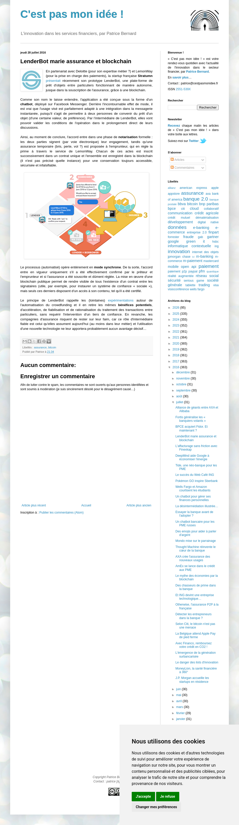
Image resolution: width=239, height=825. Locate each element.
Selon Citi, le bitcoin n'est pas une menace (195, 625)
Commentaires (182, 167)
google (173, 241)
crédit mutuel (179, 217)
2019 (176, 349)
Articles (177, 160)
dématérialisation (207, 217)
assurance (40, 347)
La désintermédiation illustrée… (196, 506)
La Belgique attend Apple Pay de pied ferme (195, 635)
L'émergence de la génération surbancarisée (195, 654)
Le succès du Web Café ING (194, 475)
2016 (176, 367)
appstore (174, 193)
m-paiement (192, 261)
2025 (176, 314)
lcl (193, 256)
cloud (194, 208)
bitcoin (52, 347)
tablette (190, 285)
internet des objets (205, 252)
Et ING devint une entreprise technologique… (194, 596)
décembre (183, 372)
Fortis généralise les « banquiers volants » (190, 419)
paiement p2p (177, 271)
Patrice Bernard (197, 71)
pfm (202, 271)
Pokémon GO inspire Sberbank (196, 481)
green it (195, 241)
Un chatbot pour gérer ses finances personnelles (193, 498)
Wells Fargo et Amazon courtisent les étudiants (193, 488)
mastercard (211, 261)
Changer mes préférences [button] (156, 807)
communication (180, 213)
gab (200, 237)
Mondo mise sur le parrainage (195, 541)
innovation (179, 251)
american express (193, 188)
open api (188, 267)
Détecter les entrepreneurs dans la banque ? (193, 616)
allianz (172, 187)
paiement (209, 266)
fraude (188, 237)
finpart (213, 232)
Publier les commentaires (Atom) (61, 512)
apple (215, 188)
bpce (172, 208)
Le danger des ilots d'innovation (196, 662)
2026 (176, 307)
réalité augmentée (180, 276)
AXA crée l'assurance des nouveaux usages (192, 558)
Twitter (194, 141)
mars (180, 707)
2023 (176, 325)
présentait (53, 81)
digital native (208, 222)
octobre (181, 384)
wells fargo (197, 289)
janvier (181, 719)
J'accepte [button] (143, 796)
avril (179, 701)
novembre (183, 378)
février (181, 713)
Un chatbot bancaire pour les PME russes (194, 523)
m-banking (204, 256)
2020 (176, 343)
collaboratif (211, 209)
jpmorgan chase (179, 256)
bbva (182, 204)
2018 (176, 355)
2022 (176, 331)
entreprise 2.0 (196, 232)
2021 (176, 337)
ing (217, 246)
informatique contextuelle (189, 246)
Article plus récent (34, 505)
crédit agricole (207, 213)
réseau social (207, 276)
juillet (180, 402)
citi (183, 209)
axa (208, 193)
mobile (173, 267)
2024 (176, 319)
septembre (183, 390)
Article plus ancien (139, 505)
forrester (173, 237)
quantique (213, 271)
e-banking (201, 228)
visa (216, 285)
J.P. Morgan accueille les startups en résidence (192, 679)
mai (179, 695)
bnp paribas (209, 204)
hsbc (215, 241)
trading (204, 285)
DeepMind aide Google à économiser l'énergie (192, 457)
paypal (192, 271)
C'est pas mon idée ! (72, 14)
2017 (176, 361)
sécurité (174, 280)
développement (180, 222)
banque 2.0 (195, 199)
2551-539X (183, 89)
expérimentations (120, 300)
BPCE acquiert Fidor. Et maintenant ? (191, 428)
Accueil (86, 505)
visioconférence (178, 289)
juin (179, 689)
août (179, 396)
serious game (194, 280)
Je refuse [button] (167, 796)
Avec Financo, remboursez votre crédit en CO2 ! (193, 645)
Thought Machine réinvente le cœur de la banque (195, 548)
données (177, 227)
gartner (213, 237)
